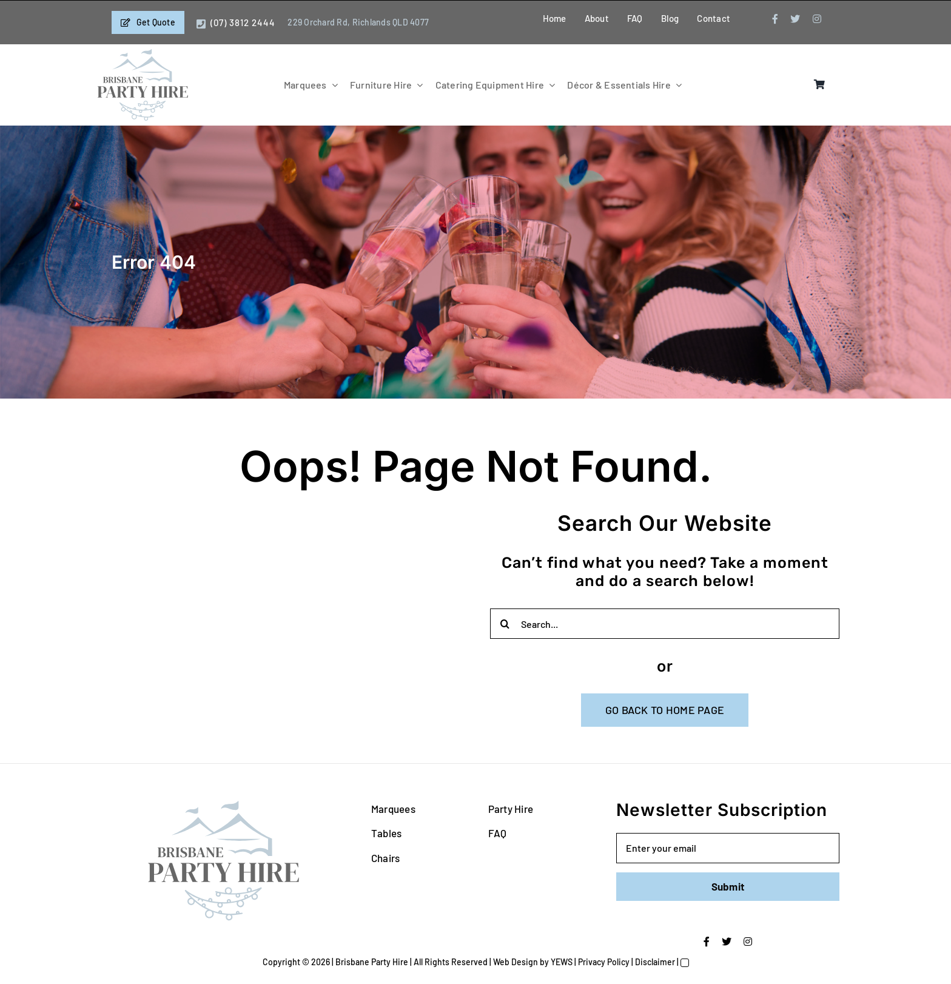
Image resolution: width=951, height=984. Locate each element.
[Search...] (664, 623)
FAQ (497, 833)
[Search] (505, 623)
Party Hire (511, 809)
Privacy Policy (604, 962)
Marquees (393, 809)
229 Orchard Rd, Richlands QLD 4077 (358, 22)
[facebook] (775, 19)
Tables (386, 833)
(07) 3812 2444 (242, 22)
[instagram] (817, 19)
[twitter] (795, 19)
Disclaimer (655, 962)
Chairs (385, 858)
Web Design (515, 962)
